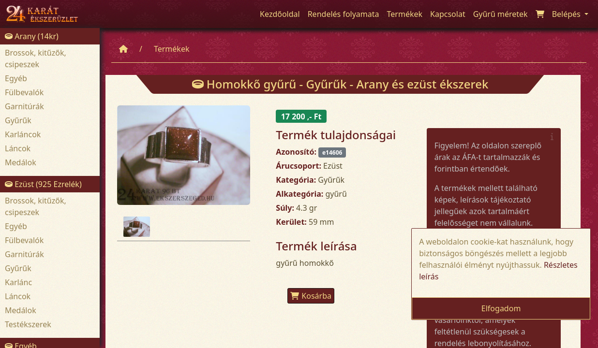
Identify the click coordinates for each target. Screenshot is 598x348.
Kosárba (310, 295)
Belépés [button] (567, 14)
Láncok (17, 148)
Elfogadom (501, 308)
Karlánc (18, 282)
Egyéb (16, 78)
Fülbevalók (24, 92)
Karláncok (23, 134)
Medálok (20, 162)
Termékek (172, 49)
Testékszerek (28, 324)
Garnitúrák (24, 106)
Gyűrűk (18, 120)
